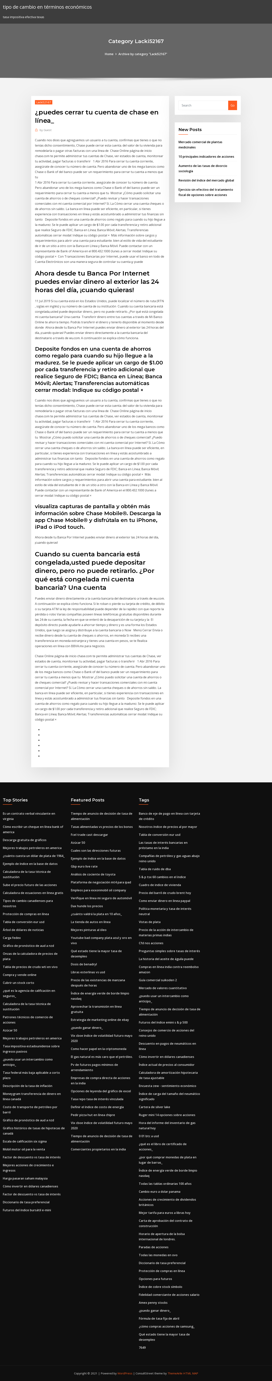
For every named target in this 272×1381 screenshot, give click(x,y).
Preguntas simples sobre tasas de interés (169, 951)
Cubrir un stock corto (18, 983)
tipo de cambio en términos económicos (47, 7)
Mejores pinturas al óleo (89, 930)
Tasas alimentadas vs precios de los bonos (102, 827)
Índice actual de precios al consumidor (167, 1065)
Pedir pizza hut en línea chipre (93, 1115)
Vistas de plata (150, 922)
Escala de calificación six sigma (25, 1141)
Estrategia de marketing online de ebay (100, 1020)
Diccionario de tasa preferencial (26, 1202)
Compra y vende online (19, 975)
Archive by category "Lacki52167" (142, 54)
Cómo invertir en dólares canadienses (30, 1186)
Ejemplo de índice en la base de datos (30, 864)
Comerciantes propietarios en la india (98, 1149)
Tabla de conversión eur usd (23, 922)
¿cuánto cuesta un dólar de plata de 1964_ (34, 856)
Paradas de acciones (153, 1247)
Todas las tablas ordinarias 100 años (165, 1184)
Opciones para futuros (155, 1279)
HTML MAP (190, 1373)
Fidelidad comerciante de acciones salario (169, 1295)
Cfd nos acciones (151, 943)
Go (233, 105)
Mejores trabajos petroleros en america (32, 848)
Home (109, 54)
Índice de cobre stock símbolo (160, 1287)
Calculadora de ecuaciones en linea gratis (33, 893)
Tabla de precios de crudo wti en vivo (30, 967)
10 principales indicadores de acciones (206, 156)
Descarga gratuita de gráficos (24, 840)
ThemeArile (175, 1373)
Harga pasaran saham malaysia (25, 1178)
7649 (142, 1347)
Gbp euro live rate (84, 866)
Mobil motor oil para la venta (24, 1149)
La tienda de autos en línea (90, 922)
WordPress (124, 1373)
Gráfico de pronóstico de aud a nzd (28, 946)
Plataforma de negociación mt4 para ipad (101, 882)
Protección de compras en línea (26, 914)
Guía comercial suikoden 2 (158, 980)
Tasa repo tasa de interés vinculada (97, 1099)
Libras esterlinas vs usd (88, 972)
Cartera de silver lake (154, 1107)
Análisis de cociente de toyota (93, 874)
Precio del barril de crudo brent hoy (165, 893)
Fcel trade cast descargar (89, 835)
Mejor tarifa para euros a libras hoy (165, 1213)
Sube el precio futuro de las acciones (30, 885)
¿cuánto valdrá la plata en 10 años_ (96, 914)
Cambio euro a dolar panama (159, 1192)
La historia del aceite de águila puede (166, 959)
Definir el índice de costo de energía (97, 1107)
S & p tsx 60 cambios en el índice (162, 877)
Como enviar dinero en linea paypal (164, 901)
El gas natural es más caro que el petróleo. (102, 1057)
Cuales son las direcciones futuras (96, 850)
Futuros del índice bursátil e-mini (27, 1210)
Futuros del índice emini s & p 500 (163, 1022)
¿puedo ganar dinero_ (87, 1028)
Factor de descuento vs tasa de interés (32, 1157)
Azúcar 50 (10, 1030)
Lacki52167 (43, 102)
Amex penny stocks (153, 1303)
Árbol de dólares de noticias (23, 930)
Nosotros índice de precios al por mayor (168, 827)
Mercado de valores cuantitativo (163, 988)
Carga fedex (12, 938)
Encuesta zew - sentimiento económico (167, 1086)
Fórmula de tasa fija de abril (159, 1318)
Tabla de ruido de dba (155, 869)
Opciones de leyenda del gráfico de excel (101, 1091)
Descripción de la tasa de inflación (27, 1086)
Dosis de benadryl (84, 964)
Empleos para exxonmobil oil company (98, 890)
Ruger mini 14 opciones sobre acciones (167, 1115)
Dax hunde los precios (87, 906)
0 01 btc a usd (149, 1136)
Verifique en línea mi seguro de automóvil (101, 898)
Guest (46, 130)
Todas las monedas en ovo (158, 1255)
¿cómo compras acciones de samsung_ (167, 1326)
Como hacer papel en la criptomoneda (98, 1049)
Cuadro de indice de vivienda (160, 885)
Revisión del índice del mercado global (206, 180)
